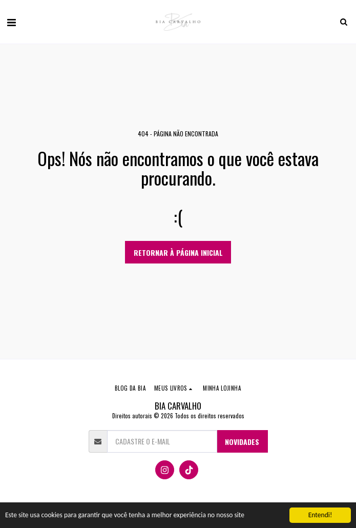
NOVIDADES (242, 441)
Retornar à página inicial (178, 252)
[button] (11, 21)
